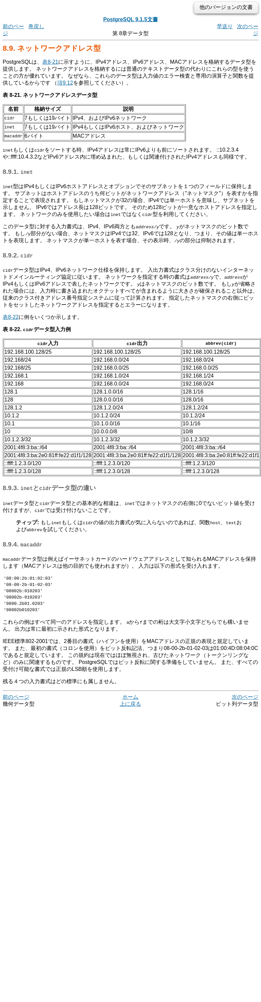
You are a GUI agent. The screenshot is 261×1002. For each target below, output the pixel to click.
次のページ (245, 703)
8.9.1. (18, 171)
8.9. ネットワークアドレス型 (52, 48)
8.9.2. (18, 255)
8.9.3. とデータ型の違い (49, 487)
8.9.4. (22, 544)
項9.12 (65, 83)
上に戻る (130, 710)
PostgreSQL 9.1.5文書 (130, 19)
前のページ (16, 703)
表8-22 (11, 317)
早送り (225, 26)
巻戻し (36, 26)
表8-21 (50, 62)
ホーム (130, 703)
